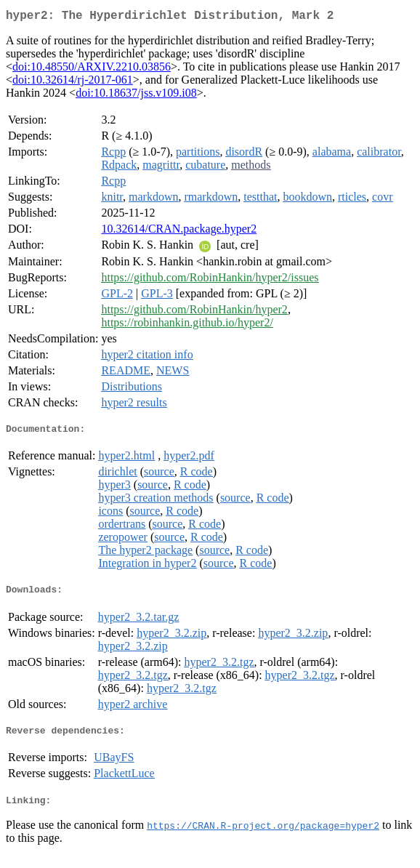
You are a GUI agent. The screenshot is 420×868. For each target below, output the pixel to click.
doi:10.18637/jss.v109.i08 (136, 95)
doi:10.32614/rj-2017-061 (72, 82)
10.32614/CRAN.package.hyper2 (179, 231)
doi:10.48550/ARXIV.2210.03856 (91, 69)
